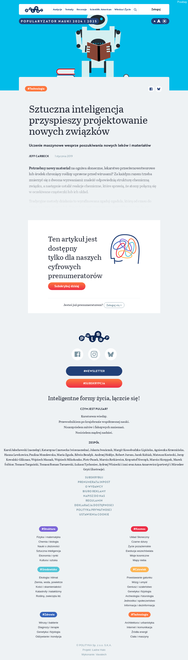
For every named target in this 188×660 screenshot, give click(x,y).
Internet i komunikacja (139, 627)
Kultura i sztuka (49, 560)
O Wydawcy (94, 487)
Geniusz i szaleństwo (139, 586)
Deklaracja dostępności (94, 505)
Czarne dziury (139, 541)
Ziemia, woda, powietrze (48, 582)
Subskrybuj (94, 477)
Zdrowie (49, 614)
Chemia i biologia (48, 541)
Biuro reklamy (94, 491)
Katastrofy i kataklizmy (49, 591)
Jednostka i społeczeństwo (139, 600)
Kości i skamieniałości (48, 586)
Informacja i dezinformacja (139, 605)
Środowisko (49, 569)
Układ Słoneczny (139, 537)
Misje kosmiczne (139, 555)
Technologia (37, 89)
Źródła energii (139, 631)
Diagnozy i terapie (48, 627)
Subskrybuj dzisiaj (66, 286)
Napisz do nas (94, 496)
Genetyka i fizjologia (139, 591)
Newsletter (95, 371)
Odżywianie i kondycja (49, 636)
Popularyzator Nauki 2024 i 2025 (59, 21)
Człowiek (140, 569)
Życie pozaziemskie (139, 546)
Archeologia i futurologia (139, 596)
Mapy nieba (139, 560)
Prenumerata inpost (94, 482)
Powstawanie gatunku (139, 577)
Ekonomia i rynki (48, 555)
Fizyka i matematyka (48, 537)
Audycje (57, 9)
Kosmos (140, 529)
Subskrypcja (95, 383)
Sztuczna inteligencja (48, 550)
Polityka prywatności (94, 510)
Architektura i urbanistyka (139, 622)
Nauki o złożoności (48, 546)
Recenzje (82, 9)
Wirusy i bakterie (48, 622)
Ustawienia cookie (94, 514)
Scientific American (100, 9)
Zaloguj (156, 9)
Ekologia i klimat (48, 577)
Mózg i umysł (139, 582)
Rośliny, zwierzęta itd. (48, 596)
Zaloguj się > (114, 305)
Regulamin (94, 500)
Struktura (49, 529)
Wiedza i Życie (122, 9)
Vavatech (101, 654)
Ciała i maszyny (139, 636)
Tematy (69, 9)
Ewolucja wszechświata (139, 550)
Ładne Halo (99, 649)
